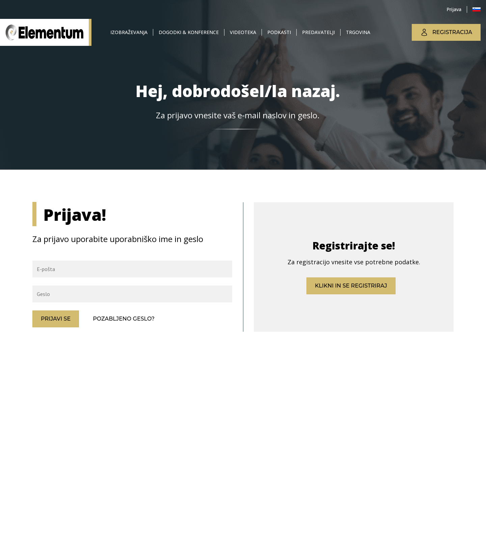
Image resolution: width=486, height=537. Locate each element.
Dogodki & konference (189, 32)
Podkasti (279, 32)
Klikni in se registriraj (351, 285)
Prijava (454, 9)
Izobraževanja (128, 32)
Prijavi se (56, 319)
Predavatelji (318, 32)
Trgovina (358, 32)
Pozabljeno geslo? (124, 319)
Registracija (446, 32)
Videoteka (243, 32)
